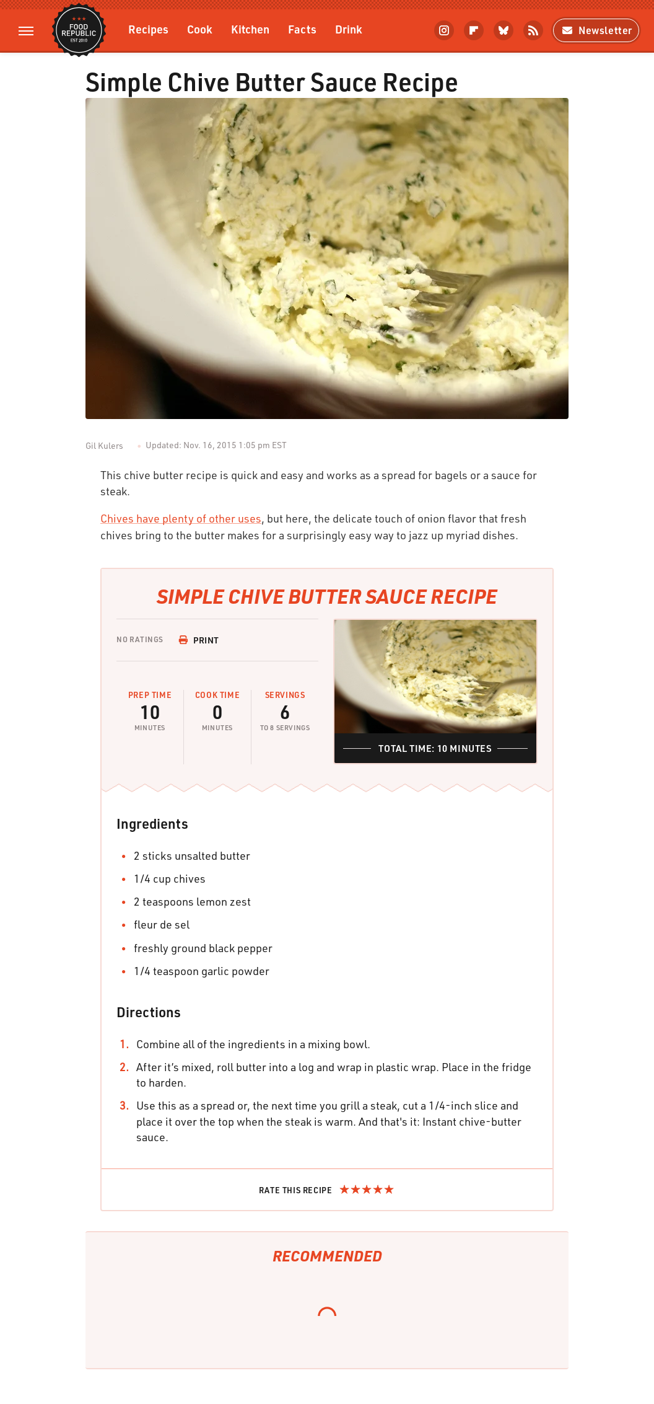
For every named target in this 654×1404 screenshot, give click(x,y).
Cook (199, 29)
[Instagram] (444, 30)
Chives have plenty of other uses (180, 518)
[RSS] (533, 30)
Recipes (148, 29)
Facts (302, 29)
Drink (348, 29)
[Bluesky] (503, 30)
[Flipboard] (474, 30)
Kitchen (250, 29)
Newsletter (596, 30)
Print (198, 640)
